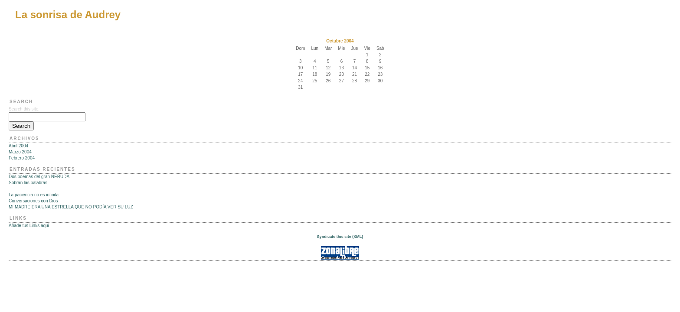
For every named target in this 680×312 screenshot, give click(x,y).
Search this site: (24, 109)
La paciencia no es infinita (34, 194)
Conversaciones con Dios (33, 200)
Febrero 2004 (22, 158)
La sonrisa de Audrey (68, 14)
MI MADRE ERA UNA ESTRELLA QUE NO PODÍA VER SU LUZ (71, 207)
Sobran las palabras (28, 182)
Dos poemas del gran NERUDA (39, 176)
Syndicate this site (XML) (340, 236)
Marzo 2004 (20, 152)
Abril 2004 (18, 145)
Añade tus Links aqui (29, 225)
